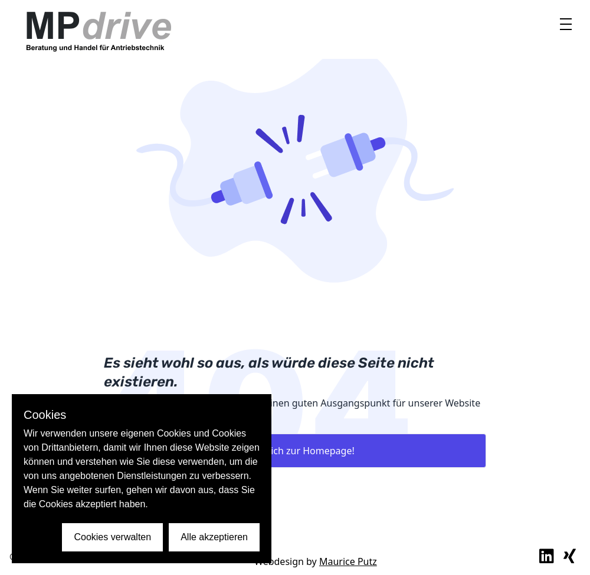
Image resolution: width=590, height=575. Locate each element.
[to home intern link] (97, 29)
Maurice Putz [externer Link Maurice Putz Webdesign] (348, 561)
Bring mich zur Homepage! (295, 450)
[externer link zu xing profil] (570, 557)
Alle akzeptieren (214, 537)
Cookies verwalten (112, 537)
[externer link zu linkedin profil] (547, 557)
